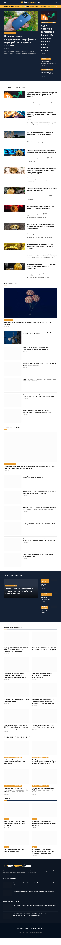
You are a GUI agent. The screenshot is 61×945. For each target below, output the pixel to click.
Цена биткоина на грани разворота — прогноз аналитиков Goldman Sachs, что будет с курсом (41, 175)
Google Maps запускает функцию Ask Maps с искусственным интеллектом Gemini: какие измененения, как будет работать (36, 418)
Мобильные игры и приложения (13, 764)
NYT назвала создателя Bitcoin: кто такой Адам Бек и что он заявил (41, 135)
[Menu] (5, 2)
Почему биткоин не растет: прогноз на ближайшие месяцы (42, 194)
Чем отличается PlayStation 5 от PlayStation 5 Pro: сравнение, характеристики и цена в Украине (44, 708)
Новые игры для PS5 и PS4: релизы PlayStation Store (16, 707)
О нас (27, 935)
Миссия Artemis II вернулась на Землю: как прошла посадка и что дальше (48, 62)
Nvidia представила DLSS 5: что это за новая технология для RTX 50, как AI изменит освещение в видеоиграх (39, 402)
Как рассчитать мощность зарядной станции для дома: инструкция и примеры (34, 913)
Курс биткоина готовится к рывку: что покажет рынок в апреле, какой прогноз (47, 38)
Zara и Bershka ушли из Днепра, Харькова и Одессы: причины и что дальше (15, 830)
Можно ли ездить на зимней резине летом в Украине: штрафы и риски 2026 (44, 830)
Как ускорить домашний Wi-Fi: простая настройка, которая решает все (38, 562)
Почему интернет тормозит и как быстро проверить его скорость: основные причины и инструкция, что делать (39, 546)
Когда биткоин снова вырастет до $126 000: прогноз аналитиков (41, 213)
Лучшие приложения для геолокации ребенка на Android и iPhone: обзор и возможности (16, 797)
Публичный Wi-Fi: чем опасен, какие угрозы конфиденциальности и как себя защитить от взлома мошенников (29, 474)
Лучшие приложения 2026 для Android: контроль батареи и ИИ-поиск (44, 797)
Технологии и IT (46, 58)
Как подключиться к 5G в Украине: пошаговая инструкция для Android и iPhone (37, 483)
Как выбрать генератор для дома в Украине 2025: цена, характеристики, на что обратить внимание (30, 921)
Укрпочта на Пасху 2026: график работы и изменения (15, 857)
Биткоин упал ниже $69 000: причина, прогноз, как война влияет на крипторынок (41, 273)
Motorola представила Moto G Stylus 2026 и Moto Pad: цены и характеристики (46, 605)
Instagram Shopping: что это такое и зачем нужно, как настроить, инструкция (16, 768)
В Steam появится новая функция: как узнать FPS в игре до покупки (44, 656)
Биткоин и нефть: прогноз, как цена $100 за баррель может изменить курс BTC (41, 253)
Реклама (33, 935)
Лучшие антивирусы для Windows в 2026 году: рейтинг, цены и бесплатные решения (40, 371)
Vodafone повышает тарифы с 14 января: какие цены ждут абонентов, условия (39, 531)
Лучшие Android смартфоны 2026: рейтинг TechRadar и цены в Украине (48, 73)
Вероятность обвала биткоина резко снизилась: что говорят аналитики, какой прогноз (39, 232)
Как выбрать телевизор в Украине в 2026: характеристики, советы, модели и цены (35, 355)
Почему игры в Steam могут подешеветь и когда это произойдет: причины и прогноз (15, 682)
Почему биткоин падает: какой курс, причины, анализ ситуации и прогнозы (41, 154)
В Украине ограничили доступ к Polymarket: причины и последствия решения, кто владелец (39, 499)
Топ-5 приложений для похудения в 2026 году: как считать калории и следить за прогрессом (44, 768)
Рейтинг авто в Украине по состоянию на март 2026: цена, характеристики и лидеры (43, 858)
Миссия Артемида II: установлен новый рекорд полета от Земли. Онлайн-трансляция (40, 340)
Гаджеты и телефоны (10, 32)
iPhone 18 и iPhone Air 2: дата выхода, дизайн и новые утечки (44, 619)
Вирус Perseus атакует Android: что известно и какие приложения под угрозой (39, 387)
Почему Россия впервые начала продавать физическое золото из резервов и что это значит (33, 899)
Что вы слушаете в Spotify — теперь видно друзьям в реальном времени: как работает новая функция (39, 515)
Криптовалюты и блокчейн (48, 22)
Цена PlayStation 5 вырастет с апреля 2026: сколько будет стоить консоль (42, 682)
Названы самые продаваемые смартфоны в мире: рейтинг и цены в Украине (20, 41)
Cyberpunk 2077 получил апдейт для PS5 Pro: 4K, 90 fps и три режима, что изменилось (16, 656)
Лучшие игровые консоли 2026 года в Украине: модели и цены (43, 733)
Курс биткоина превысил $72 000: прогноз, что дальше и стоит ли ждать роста (41, 115)
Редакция (20, 935)
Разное (6, 826)
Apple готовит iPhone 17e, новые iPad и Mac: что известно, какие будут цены (35, 890)
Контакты (41, 935)
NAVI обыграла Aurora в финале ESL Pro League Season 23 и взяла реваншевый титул (16, 734)
